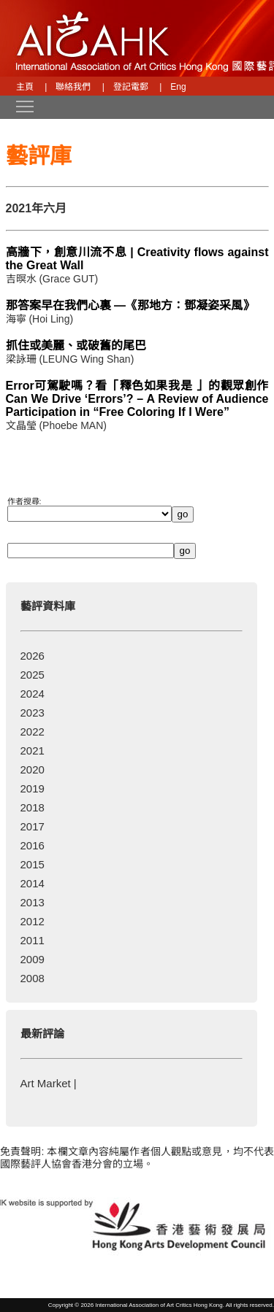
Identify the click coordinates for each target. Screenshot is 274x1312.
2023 (32, 712)
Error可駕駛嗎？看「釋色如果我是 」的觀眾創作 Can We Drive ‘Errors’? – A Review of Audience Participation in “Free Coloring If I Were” (137, 398)
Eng (178, 87)
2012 (32, 921)
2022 (32, 731)
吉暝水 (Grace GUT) (52, 279)
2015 (32, 864)
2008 (32, 978)
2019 (32, 788)
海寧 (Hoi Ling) (40, 319)
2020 (32, 769)
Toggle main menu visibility (25, 102)
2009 (32, 959)
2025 (32, 674)
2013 (32, 902)
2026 (32, 655)
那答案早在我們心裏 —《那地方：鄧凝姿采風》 (130, 305)
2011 (32, 940)
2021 (32, 750)
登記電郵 (130, 87)
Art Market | (48, 1083)
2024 (32, 693)
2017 (32, 826)
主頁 (25, 87)
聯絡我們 (73, 87)
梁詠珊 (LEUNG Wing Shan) (70, 359)
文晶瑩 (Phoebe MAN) (56, 425)
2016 (32, 845)
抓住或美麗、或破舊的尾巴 (76, 345)
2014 (32, 883)
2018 (32, 807)
